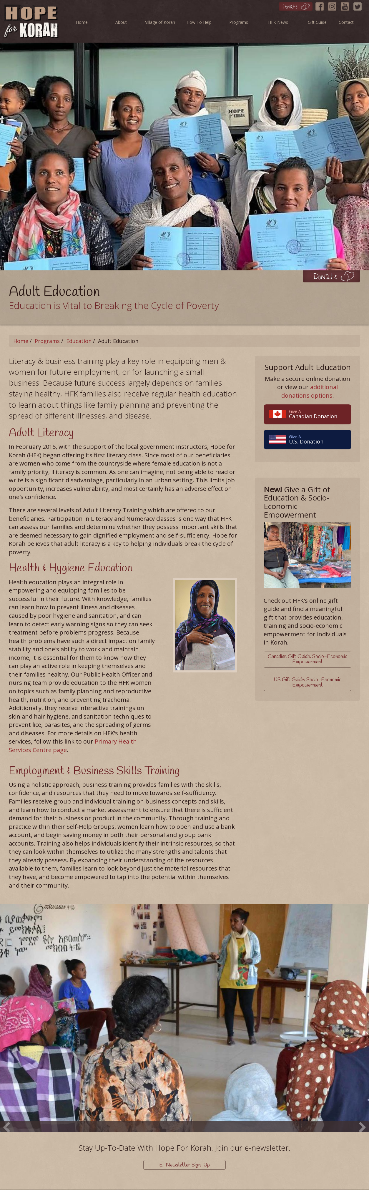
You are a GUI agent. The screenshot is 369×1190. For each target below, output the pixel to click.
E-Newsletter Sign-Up (184, 1165)
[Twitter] (359, 5)
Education (79, 340)
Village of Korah (160, 22)
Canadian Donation (307, 414)
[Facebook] (321, 5)
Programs (238, 22)
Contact (346, 22)
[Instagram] (333, 5)
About (121, 22)
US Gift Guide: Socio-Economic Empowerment (307, 681)
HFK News (278, 22)
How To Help (199, 22)
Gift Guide (317, 22)
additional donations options (309, 391)
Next (360, 1118)
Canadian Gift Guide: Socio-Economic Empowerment (307, 659)
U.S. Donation (307, 439)
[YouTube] (346, 5)
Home (82, 22)
